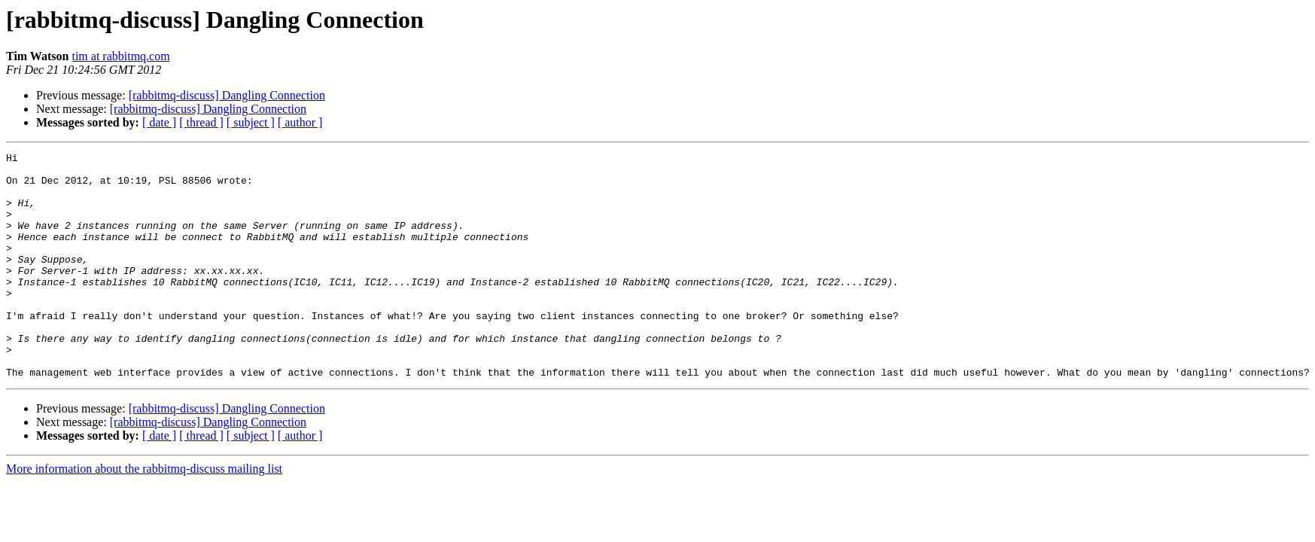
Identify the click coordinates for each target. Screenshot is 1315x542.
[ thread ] (201, 122)
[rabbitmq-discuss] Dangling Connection (227, 95)
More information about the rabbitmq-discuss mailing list (144, 513)
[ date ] (159, 122)
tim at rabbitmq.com (120, 56)
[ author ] (300, 122)
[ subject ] (251, 122)
